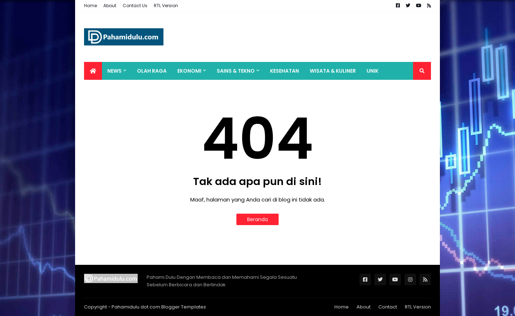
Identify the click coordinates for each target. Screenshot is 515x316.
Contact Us (135, 6)
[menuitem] (93, 71)
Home (90, 6)
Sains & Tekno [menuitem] (236, 70)
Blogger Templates (183, 306)
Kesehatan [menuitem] (284, 70)
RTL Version (166, 6)
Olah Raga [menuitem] (152, 70)
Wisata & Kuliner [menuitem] (333, 70)
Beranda (257, 219)
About (109, 6)
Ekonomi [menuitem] (189, 70)
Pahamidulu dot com (136, 306)
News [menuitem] (114, 70)
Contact (387, 306)
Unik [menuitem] (372, 70)
